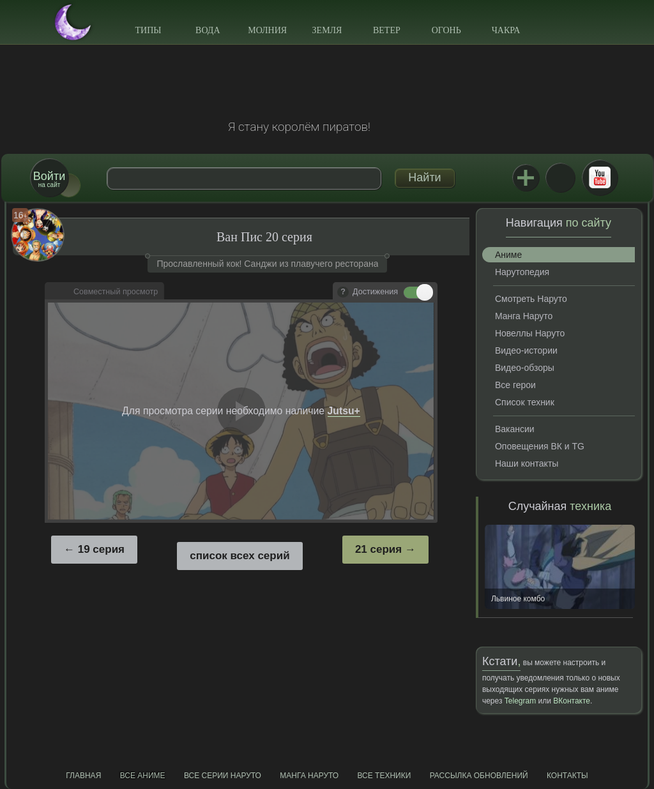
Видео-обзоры (524, 368)
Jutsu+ (525, 177)
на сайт (49, 179)
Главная (83, 775)
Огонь (446, 30)
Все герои (515, 385)
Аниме (508, 255)
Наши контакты (526, 463)
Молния (267, 30)
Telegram (520, 700)
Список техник (524, 402)
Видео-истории (526, 350)
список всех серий (239, 556)
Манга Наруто (523, 316)
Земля (327, 30)
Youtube (600, 177)
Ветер (386, 30)
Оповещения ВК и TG (539, 446)
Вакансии (515, 429)
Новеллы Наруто (530, 333)
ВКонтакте (560, 177)
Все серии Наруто (222, 775)
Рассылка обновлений (479, 775)
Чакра (506, 30)
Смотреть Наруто (531, 299)
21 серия (378, 549)
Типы (148, 30)
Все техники (384, 775)
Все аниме (142, 775)
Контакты (567, 775)
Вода (207, 30)
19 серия (101, 549)
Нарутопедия (522, 272)
